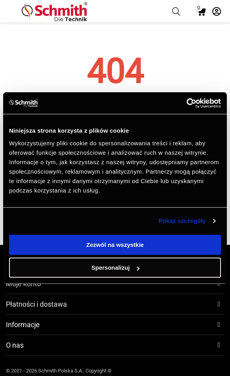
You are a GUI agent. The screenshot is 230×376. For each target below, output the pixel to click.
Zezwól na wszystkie (115, 244)
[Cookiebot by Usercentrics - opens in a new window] (186, 103)
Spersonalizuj (115, 267)
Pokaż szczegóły (182, 220)
